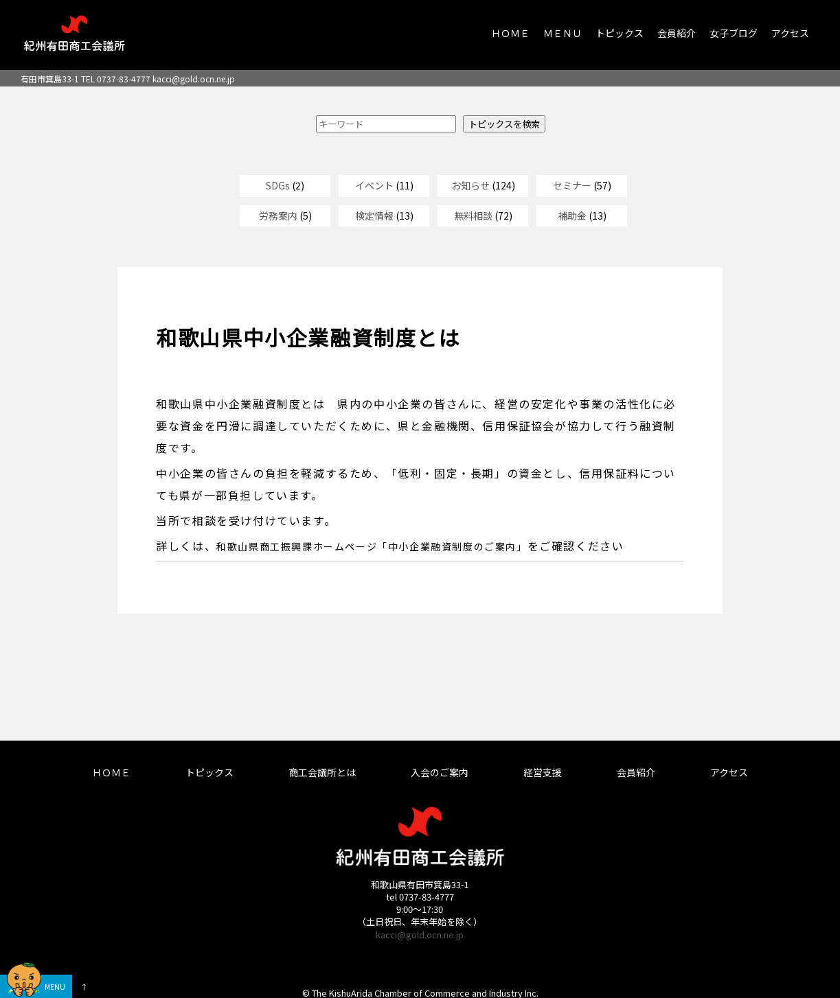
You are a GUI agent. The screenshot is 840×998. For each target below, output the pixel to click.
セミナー (572, 185)
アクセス (790, 33)
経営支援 (542, 772)
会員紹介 (676, 33)
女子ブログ (734, 33)
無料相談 (473, 215)
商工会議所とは (322, 772)
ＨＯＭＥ (510, 33)
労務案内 (278, 215)
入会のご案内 (439, 772)
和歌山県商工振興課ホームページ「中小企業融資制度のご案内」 (371, 546)
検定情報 (374, 215)
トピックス (619, 33)
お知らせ (470, 185)
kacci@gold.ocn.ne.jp (193, 78)
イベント (374, 185)
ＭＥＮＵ (562, 33)
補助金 (572, 215)
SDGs (278, 185)
